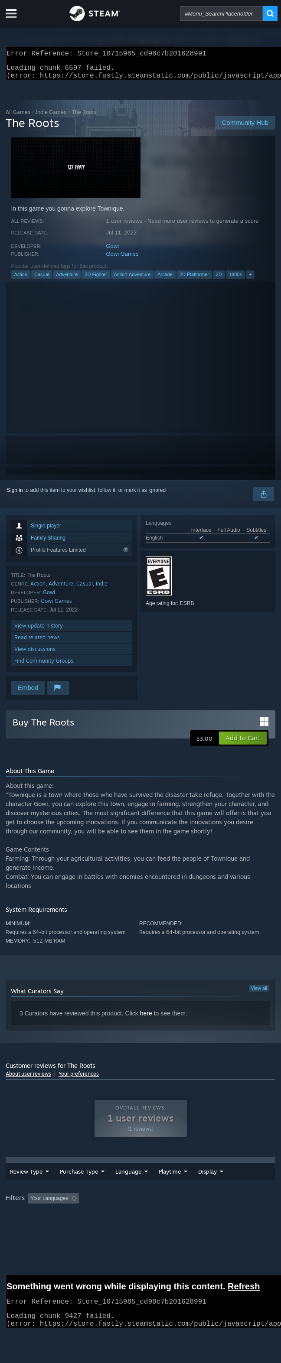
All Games (18, 117)
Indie (102, 589)
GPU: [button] (189, 1229)
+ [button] (250, 279)
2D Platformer (194, 279)
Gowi (112, 251)
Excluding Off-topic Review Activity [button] (137, 1218)
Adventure (67, 279)
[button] (243, 743)
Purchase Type (60, 1186)
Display (217, 1186)
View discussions (35, 654)
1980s (235, 279)
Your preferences (79, 1079)
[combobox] (221, 13)
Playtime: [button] (204, 1218)
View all (259, 993)
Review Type (19, 1186)
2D (219, 279)
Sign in (15, 495)
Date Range (141, 1186)
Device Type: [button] (227, 1229)
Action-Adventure (132, 279)
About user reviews (28, 1079)
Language (102, 1186)
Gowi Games (122, 259)
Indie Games (51, 117)
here (146, 1018)
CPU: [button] (160, 1229)
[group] (140, 1224)
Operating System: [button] (115, 1229)
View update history (38, 631)
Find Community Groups (43, 666)
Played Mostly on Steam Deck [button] (42, 1229)
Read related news (37, 642)
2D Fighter (96, 279)
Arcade (165, 279)
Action (20, 279)
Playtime (180, 1186)
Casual (41, 279)
